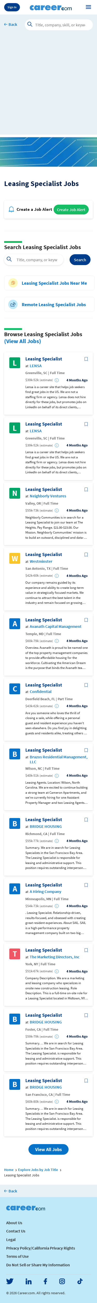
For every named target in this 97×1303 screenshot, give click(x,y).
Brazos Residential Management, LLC (58, 759)
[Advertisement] (48, 86)
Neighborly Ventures (48, 496)
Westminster (41, 561)
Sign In (12, 7)
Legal (11, 1239)
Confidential (40, 691)
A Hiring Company (45, 891)
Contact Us (15, 1230)
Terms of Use (17, 1256)
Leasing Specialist (43, 359)
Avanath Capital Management (55, 626)
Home (8, 1169)
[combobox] (33, 259)
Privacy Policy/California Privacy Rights (40, 1248)
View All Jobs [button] (48, 1149)
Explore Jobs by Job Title (38, 1169)
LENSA (36, 365)
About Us (14, 1222)
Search (80, 259)
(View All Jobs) (22, 341)
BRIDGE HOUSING (46, 826)
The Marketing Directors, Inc (54, 956)
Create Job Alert (71, 209)
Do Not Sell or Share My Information (38, 1264)
